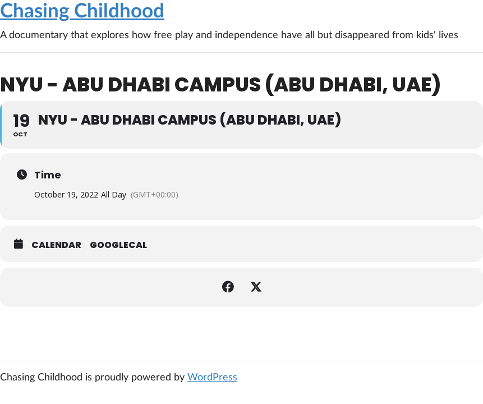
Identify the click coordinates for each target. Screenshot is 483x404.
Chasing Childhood (82, 11)
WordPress (212, 378)
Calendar (56, 245)
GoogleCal (118, 245)
